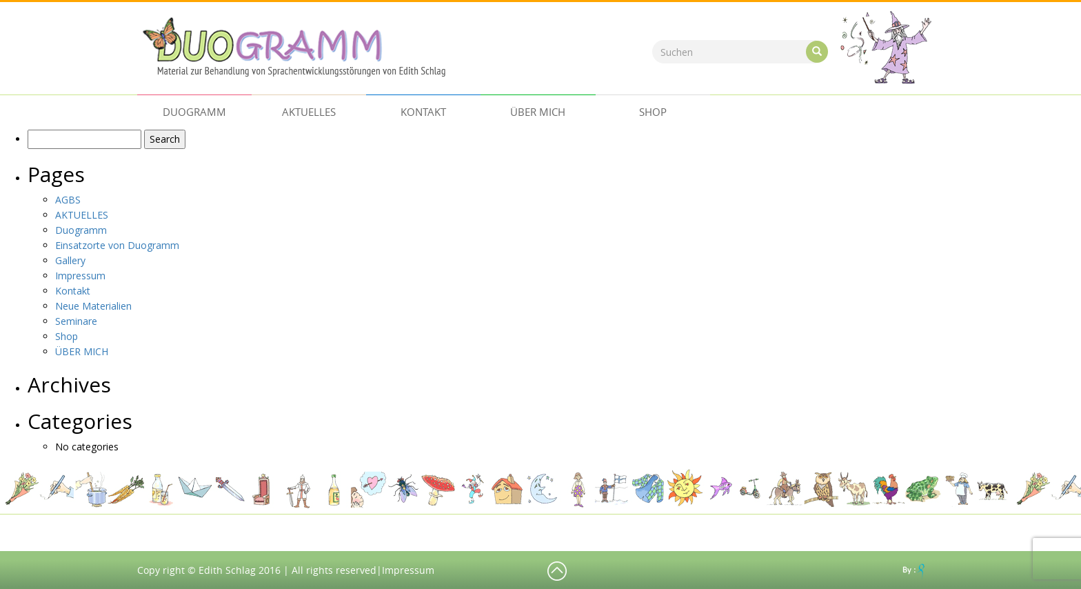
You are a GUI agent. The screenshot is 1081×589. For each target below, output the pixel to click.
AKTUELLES (309, 112)
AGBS (68, 199)
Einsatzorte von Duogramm (117, 245)
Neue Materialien (93, 305)
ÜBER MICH (537, 112)
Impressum (80, 275)
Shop (653, 112)
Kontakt (423, 112)
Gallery (70, 260)
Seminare (76, 321)
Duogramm (194, 112)
